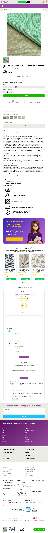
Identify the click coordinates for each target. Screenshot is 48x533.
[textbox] (24, 9)
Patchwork (27, 455)
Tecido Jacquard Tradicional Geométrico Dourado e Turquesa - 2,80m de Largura (15, 117)
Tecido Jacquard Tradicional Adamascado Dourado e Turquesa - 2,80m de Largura (11, 117)
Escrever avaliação (24, 357)
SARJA (26, 432)
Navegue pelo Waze (6, 488)
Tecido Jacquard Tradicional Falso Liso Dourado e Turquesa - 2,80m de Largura (4, 117)
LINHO (26, 434)
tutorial (8, 158)
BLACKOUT (4, 434)
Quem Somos (5, 467)
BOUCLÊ (26, 428)
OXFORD (3, 430)
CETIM (3, 437)
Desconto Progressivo (29, 471)
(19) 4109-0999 (22, 2)
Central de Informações (7, 469)
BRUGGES (26, 437)
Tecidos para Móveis (29, 449)
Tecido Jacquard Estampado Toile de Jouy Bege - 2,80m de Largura (38, 270)
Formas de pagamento (35, 102)
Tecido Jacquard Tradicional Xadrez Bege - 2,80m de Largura (24, 270)
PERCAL (26, 435)
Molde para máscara (29, 475)
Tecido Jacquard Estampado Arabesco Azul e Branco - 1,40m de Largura (9, 270)
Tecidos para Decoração (9, 449)
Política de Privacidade (7, 473)
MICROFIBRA (4, 441)
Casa (4, 455)
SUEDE (3, 439)
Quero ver (14, 239)
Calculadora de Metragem (30, 469)
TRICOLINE (4, 435)
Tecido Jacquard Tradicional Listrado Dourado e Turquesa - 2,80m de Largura (19, 117)
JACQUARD (4, 428)
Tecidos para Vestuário (8, 452)
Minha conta (6, 458)
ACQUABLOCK (27, 439)
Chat (28, 2)
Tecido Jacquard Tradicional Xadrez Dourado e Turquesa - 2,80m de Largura (7, 117)
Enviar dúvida (24, 378)
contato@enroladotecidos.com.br (24, 486)
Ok (16, 110)
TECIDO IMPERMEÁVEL (29, 443)
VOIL (3, 432)
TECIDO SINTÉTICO (28, 441)
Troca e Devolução (6, 471)
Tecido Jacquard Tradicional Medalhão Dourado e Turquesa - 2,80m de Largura (23, 117)
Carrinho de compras (30, 458)
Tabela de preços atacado (13, 102)
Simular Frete (6, 6)
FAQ (26, 477)
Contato (4, 475)
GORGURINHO (4, 443)
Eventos (27, 452)
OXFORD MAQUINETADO (30, 430)
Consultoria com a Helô (29, 473)
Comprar (25, 96)
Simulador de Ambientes (29, 467)
